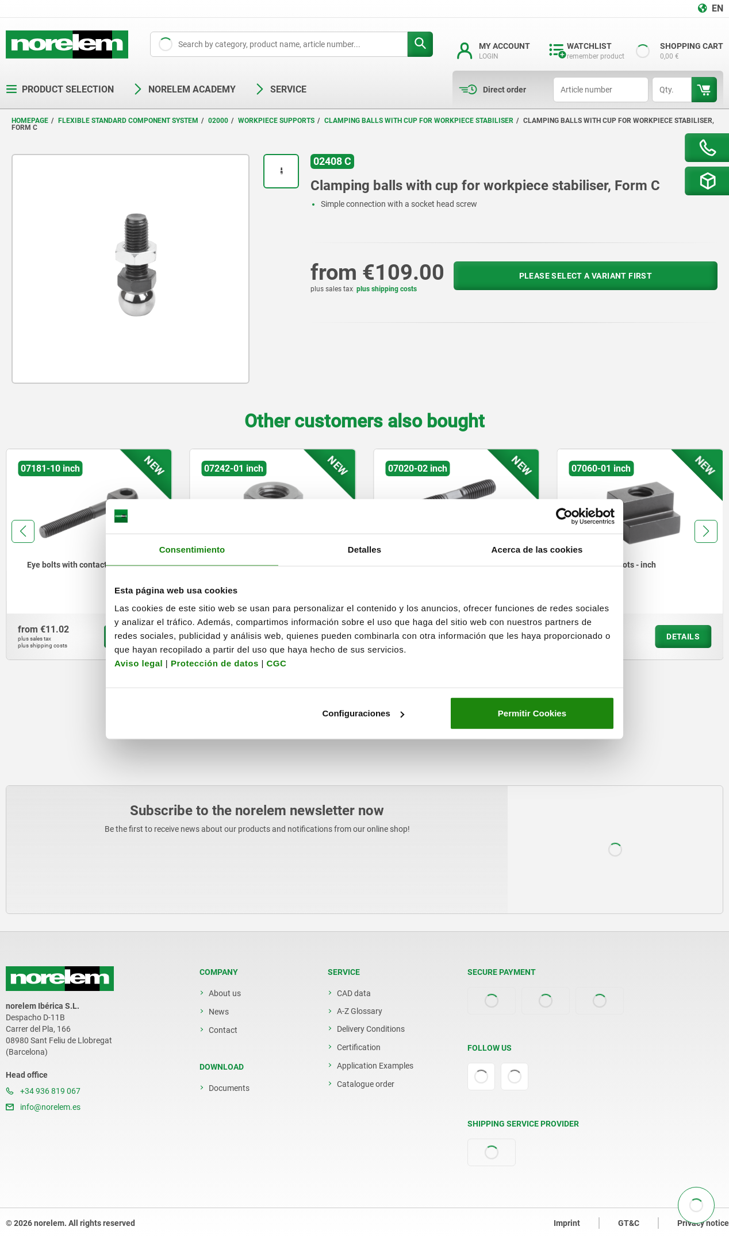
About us (225, 993)
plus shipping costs (386, 289)
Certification (359, 1047)
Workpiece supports (276, 121)
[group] (89, 554)
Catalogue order (365, 1084)
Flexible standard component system (128, 121)
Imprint (567, 1223)
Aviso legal (138, 663)
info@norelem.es (43, 1107)
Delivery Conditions (371, 1028)
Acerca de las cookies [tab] (537, 549)
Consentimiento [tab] (192, 549)
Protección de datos (215, 663)
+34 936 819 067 (43, 1091)
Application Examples (375, 1065)
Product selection (60, 89)
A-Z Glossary (359, 1011)
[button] (22, 531)
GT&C (628, 1223)
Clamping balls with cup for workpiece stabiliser (418, 121)
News (219, 1011)
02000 (218, 121)
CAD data (354, 993)
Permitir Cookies (532, 713)
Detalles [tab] (364, 549)
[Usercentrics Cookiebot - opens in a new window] (564, 515)
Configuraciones (363, 713)
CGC (276, 663)
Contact (223, 1030)
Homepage (29, 120)
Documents (229, 1088)
